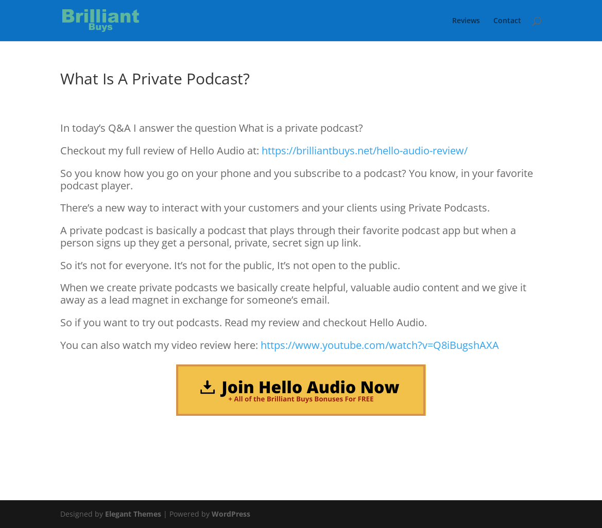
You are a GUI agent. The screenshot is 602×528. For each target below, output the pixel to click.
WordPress (231, 514)
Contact (507, 21)
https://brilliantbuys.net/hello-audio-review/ (365, 150)
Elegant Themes (133, 514)
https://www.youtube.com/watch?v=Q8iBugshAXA (380, 345)
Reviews (466, 21)
